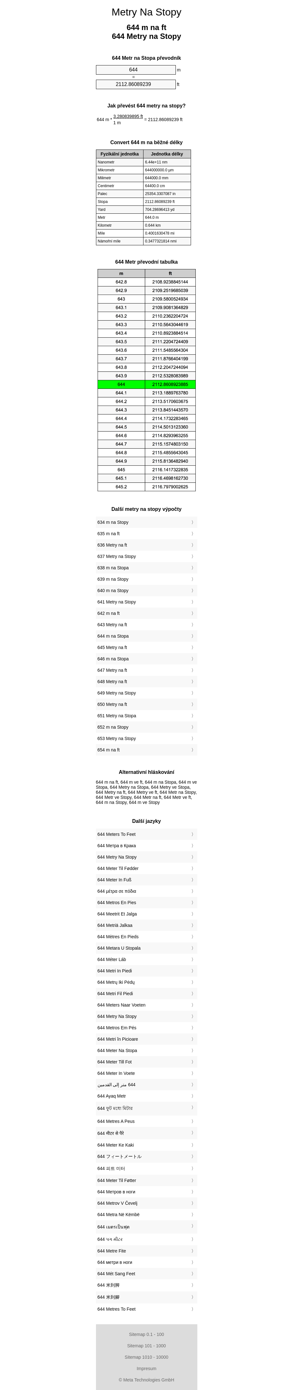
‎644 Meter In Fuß (114, 879)
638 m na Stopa (113, 567)
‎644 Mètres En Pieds (118, 936)
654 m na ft (109, 749)
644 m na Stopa (113, 636)
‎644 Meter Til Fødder (118, 868)
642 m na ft (109, 613)
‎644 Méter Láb (112, 959)
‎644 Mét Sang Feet (116, 1273)
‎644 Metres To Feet (117, 1309)
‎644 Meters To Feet (117, 834)
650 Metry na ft (112, 704)
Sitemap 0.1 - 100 (146, 1334)
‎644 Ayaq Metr (112, 1096)
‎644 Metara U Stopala (119, 948)
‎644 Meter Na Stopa (117, 1050)
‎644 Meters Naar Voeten (122, 1004)
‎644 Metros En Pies (117, 902)
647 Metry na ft (112, 670)
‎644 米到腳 (108, 1297)
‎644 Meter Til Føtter (117, 1180)
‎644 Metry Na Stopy (117, 857)
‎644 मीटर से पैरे (111, 1133)
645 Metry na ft (112, 647)
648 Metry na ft (112, 681)
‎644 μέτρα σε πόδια (117, 891)
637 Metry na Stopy (117, 556)
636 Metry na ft (112, 545)
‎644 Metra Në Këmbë (119, 1214)
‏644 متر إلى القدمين (117, 1084)
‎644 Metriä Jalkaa (115, 925)
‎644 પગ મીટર (110, 1239)
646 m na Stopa (113, 658)
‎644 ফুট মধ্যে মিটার (115, 1108)
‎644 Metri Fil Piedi (115, 993)
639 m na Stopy (113, 579)
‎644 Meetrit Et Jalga (117, 913)
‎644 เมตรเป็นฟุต (114, 1226)
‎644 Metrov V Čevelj (117, 1203)
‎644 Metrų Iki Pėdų (116, 982)
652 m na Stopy (113, 727)
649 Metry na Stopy (117, 692)
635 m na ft (109, 533)
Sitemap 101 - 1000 (146, 1345)
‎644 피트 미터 (111, 1168)
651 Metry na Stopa (117, 715)
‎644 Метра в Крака (117, 845)
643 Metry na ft (112, 624)
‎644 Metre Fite (112, 1250)
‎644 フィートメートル (120, 1156)
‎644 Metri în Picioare (118, 1039)
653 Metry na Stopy (117, 738)
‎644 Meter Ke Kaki (116, 1145)
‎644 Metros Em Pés (117, 1027)
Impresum (146, 1368)
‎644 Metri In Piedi (115, 970)
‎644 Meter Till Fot (115, 1061)
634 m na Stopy (113, 522)
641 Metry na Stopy (117, 601)
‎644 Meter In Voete (116, 1073)
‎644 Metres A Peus (116, 1121)
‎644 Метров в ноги (116, 1191)
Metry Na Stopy (146, 12)
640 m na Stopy (113, 590)
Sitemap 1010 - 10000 (147, 1357)
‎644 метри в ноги (115, 1262)
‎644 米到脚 (108, 1285)
